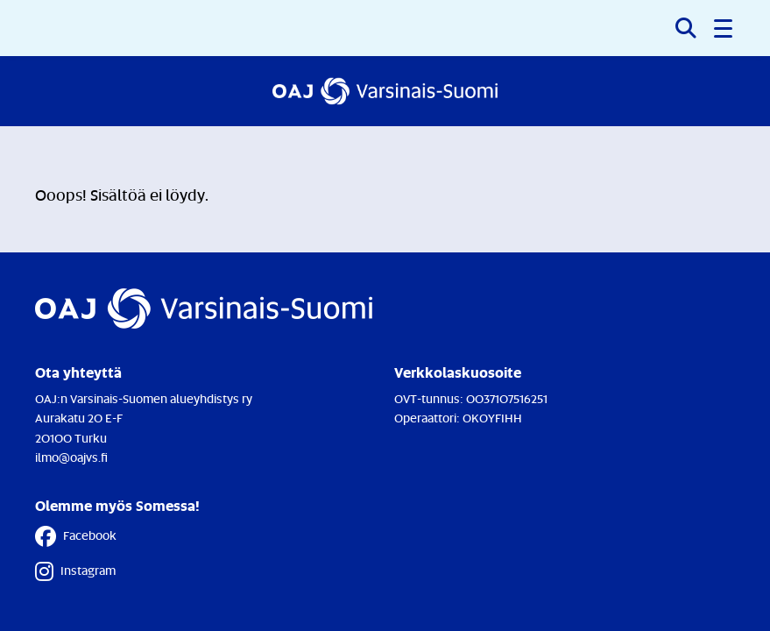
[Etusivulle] (385, 91)
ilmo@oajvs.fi (71, 457)
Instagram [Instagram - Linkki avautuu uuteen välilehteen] (75, 571)
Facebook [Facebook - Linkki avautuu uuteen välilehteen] (76, 536)
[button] (724, 28)
